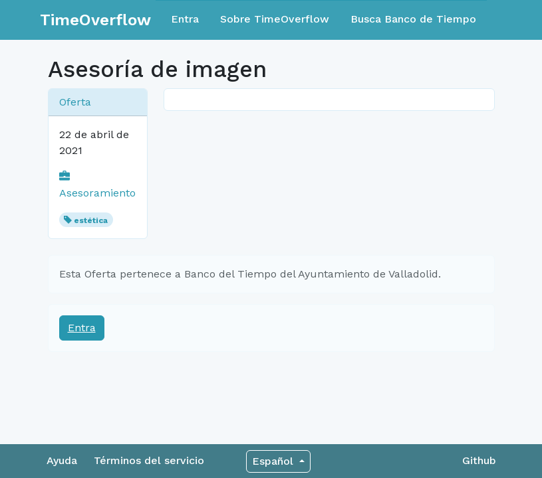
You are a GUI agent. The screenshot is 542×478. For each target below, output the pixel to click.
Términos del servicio (149, 460)
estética (91, 220)
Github (479, 460)
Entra (185, 19)
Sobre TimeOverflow (274, 19)
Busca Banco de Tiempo (413, 19)
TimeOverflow (95, 20)
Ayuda (62, 460)
